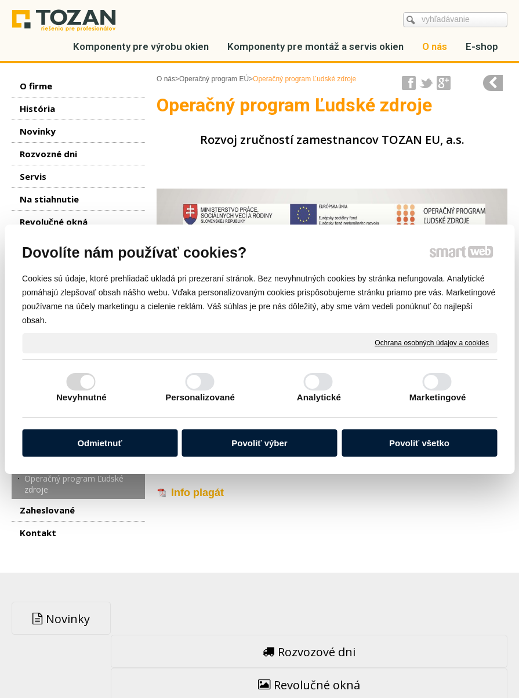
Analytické (319, 397)
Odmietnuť (99, 443)
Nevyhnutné (81, 397)
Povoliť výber (259, 443)
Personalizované (200, 397)
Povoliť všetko (419, 443)
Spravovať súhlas (444, 663)
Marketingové (437, 397)
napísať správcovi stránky (235, 663)
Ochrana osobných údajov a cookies (432, 342)
